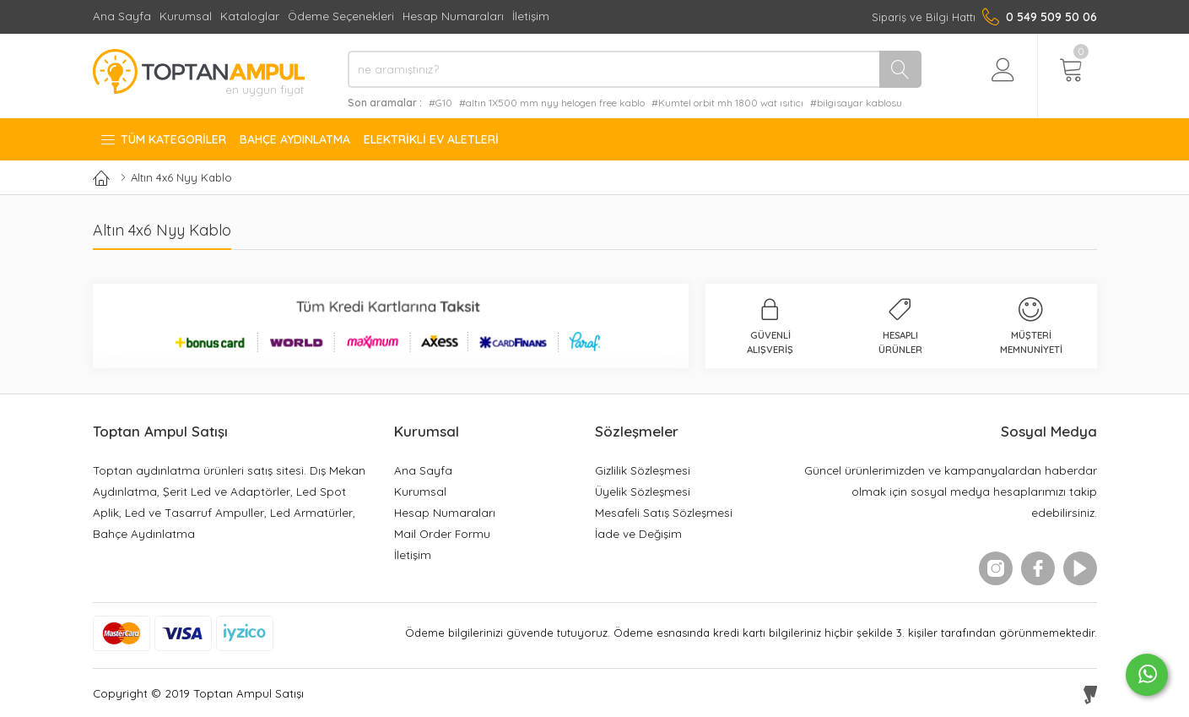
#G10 (440, 102)
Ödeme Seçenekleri (341, 15)
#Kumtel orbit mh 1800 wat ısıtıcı (727, 102)
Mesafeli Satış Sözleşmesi (663, 512)
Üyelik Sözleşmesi (642, 491)
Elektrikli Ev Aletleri (431, 139)
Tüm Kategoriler (163, 139)
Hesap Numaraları (453, 15)
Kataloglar (249, 15)
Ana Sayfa (122, 15)
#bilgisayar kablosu (856, 102)
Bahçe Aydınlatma (295, 139)
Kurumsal (185, 15)
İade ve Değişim (638, 533)
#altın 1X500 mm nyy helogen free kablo (552, 102)
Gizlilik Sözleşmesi (642, 470)
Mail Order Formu (442, 533)
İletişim (530, 15)
